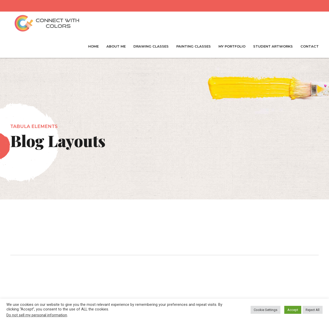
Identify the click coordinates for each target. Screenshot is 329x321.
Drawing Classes (151, 46)
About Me (116, 46)
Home (93, 46)
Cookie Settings (265, 310)
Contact (309, 46)
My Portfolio (231, 46)
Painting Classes (193, 46)
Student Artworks (273, 46)
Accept (292, 310)
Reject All (312, 310)
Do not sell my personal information (36, 315)
